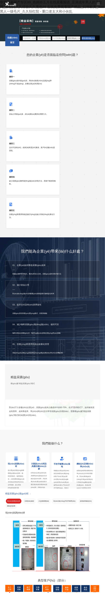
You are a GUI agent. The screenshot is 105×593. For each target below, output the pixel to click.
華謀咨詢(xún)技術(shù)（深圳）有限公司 (27, 576)
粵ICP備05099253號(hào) (89, 576)
